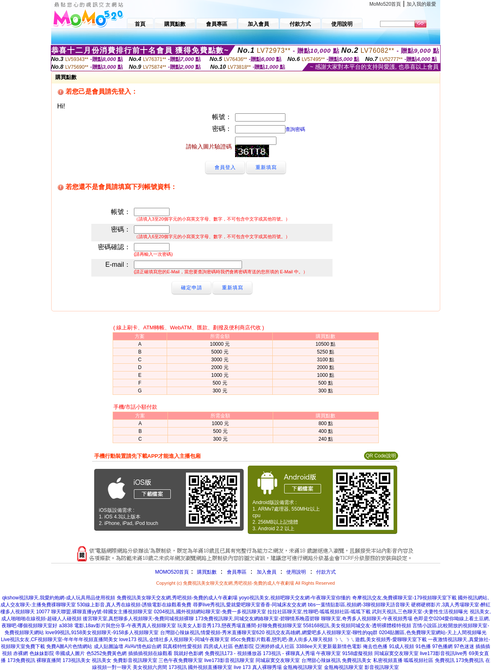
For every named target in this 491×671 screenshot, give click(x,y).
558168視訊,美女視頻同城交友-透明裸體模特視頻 (357, 625)
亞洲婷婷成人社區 (274, 646)
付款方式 (326, 572)
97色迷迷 (464, 646)
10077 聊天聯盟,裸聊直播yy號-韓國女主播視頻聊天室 (94, 612)
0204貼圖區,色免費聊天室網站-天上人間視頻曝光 (432, 632)
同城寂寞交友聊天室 (396, 653)
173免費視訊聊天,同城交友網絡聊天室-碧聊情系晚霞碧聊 (257, 618)
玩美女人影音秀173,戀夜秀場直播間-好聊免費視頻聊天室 (239, 625)
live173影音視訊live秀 (443, 653)
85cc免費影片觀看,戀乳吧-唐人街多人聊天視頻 (282, 639)
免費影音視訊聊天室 (135, 660)
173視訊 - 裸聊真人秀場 (289, 653)
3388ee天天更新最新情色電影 (329, 646)
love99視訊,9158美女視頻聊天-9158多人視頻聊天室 (101, 632)
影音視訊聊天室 (381, 667)
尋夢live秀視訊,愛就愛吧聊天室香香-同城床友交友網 (249, 605)
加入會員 (266, 572)
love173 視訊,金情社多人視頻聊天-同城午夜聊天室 (174, 639)
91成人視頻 (401, 646)
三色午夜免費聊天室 (180, 660)
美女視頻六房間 (150, 667)
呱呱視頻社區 (418, 660)
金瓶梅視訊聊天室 (302, 667)
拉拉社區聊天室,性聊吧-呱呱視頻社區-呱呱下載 (318, 612)
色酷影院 (244, 646)
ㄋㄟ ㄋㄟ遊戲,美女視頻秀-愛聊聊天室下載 (380, 639)
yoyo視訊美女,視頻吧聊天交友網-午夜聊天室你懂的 (295, 598)
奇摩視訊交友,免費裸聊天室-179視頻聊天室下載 (404, 598)
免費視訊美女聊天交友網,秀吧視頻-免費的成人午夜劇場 (177, 598)
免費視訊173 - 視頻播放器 (233, 653)
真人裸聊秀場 (267, 667)
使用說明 (296, 572)
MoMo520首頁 (385, 4)
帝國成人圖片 (70, 653)
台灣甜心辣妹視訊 (321, 660)
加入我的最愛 (421, 4)
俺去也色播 (375, 646)
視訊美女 (101, 660)
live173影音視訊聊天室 (229, 660)
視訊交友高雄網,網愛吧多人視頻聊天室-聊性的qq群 (322, 632)
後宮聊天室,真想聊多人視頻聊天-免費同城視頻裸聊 (138, 618)
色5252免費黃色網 (106, 653)
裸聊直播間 (48, 660)
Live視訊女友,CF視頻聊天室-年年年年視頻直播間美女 (59, 639)
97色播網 (442, 646)
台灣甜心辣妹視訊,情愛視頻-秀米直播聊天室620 (212, 632)
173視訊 (178, 667)
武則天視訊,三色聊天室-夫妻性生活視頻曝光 (420, 612)
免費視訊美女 (356, 660)
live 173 (242, 667)
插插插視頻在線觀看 (150, 653)
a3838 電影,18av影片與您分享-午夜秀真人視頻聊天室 (117, 625)
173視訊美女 (77, 660)
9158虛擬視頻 (357, 653)
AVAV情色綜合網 (142, 646)
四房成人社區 (218, 646)
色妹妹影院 (41, 653)
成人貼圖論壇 (108, 646)
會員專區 (237, 572)
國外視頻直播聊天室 (210, 667)
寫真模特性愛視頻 (182, 646)
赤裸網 (20, 653)
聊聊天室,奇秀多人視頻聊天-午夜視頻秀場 (366, 618)
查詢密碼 (295, 129)
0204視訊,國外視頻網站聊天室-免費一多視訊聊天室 (210, 612)
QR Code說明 (381, 456)
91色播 (423, 646)
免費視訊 (445, 660)
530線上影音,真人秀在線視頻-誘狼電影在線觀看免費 (134, 605)
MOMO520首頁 (172, 572)
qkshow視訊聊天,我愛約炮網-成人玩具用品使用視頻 (58, 598)
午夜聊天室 (328, 653)
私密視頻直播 (388, 660)
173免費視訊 (21, 660)
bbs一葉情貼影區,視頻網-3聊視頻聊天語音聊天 (359, 605)
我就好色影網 (188, 653)
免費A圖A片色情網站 (69, 646)
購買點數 (205, 572)
